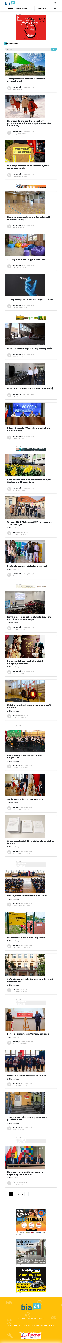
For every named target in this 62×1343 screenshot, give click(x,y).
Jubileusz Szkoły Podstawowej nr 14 (25, 799)
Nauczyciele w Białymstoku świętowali (27, 895)
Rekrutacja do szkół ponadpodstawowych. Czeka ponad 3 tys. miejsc (29, 480)
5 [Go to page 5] (26, 1194)
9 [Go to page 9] (34, 1194)
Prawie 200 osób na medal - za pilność (26, 1075)
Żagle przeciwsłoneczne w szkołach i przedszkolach (26, 79)
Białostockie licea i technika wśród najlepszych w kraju (25, 662)
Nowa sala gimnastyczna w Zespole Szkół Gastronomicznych (28, 218)
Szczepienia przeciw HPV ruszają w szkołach (30, 299)
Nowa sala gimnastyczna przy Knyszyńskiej (29, 348)
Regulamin (26, 1318)
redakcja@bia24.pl (27, 87)
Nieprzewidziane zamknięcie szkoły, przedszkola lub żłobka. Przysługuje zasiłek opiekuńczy (29, 123)
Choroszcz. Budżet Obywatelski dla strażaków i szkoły (31, 842)
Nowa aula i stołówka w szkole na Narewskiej (30, 388)
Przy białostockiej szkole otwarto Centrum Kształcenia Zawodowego (29, 618)
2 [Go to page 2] (14, 1194)
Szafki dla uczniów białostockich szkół (27, 566)
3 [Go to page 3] (18, 1194)
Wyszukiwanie (11, 43)
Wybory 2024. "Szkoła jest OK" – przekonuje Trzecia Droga (29, 523)
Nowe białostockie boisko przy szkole (26, 937)
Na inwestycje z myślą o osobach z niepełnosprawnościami (25, 1173)
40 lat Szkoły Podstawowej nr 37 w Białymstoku (24, 756)
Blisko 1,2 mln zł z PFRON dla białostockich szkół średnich (28, 429)
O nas (19, 1318)
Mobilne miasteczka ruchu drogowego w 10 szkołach (29, 706)
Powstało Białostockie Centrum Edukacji (28, 1034)
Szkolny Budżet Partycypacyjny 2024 (26, 259)
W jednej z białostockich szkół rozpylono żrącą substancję (28, 166)
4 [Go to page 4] (22, 1194)
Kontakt (41, 1318)
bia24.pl (51, 1325)
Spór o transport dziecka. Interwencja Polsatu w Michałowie (30, 980)
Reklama (34, 1318)
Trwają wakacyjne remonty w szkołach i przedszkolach (27, 1118)
